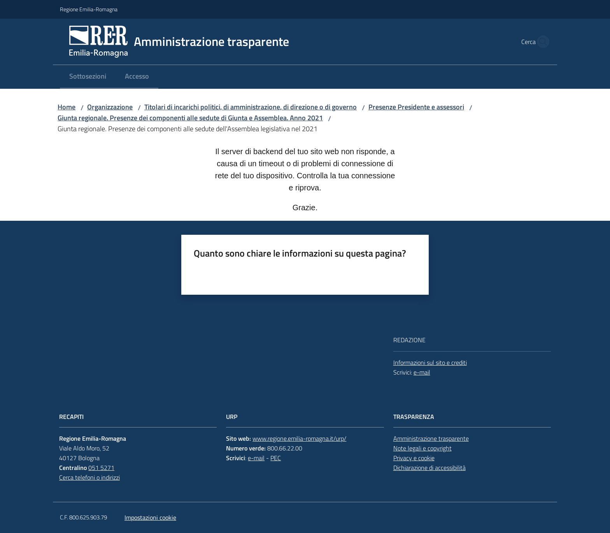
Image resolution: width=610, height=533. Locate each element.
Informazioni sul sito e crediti (430, 362)
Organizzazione (110, 107)
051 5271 (101, 467)
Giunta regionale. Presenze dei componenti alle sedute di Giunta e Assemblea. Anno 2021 (190, 118)
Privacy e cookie (414, 458)
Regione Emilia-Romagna (88, 9)
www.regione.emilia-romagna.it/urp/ (299, 438)
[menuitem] (88, 77)
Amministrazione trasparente (431, 438)
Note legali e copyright (422, 448)
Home (66, 107)
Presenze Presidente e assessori (416, 107)
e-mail (422, 372)
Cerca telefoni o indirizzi (89, 477)
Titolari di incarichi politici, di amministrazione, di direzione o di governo (250, 107)
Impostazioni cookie (150, 517)
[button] (540, 41)
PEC (275, 458)
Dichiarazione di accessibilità (429, 467)
